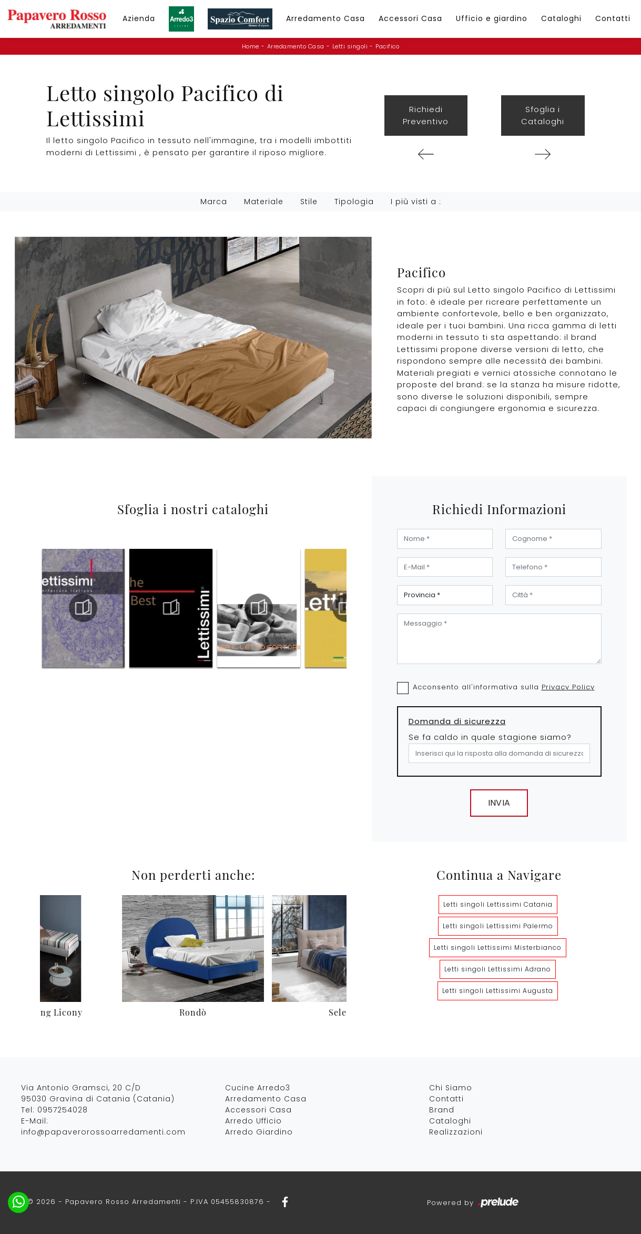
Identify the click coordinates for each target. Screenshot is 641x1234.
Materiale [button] (263, 201)
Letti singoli (350, 46)
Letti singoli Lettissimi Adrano (497, 969)
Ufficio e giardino (491, 18)
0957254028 (62, 1110)
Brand (441, 1110)
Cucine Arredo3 (257, 1087)
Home (250, 46)
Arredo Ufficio (253, 1121)
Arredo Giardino (259, 1132)
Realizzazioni (456, 1132)
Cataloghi (561, 18)
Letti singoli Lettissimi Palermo (498, 925)
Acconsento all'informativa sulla (504, 687)
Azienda (139, 18)
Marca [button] (213, 201)
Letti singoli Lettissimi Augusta (497, 990)
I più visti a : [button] (416, 201)
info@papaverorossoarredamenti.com (103, 1132)
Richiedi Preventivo (426, 115)
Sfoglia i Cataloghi (542, 115)
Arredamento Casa (325, 18)
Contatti (612, 18)
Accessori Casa (410, 18)
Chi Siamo (450, 1087)
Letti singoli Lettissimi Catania (498, 904)
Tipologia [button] (354, 201)
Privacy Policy (568, 687)
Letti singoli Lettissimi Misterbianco (498, 947)
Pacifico (387, 46)
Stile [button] (309, 201)
